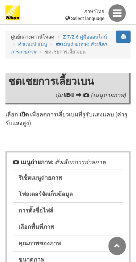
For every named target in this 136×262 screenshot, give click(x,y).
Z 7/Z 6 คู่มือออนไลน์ (85, 37)
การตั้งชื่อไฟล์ (35, 210)
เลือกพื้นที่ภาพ (36, 226)
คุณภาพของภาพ (39, 243)
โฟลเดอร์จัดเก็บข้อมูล (45, 194)
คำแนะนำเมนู (32, 44)
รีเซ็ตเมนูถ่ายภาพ (40, 177)
